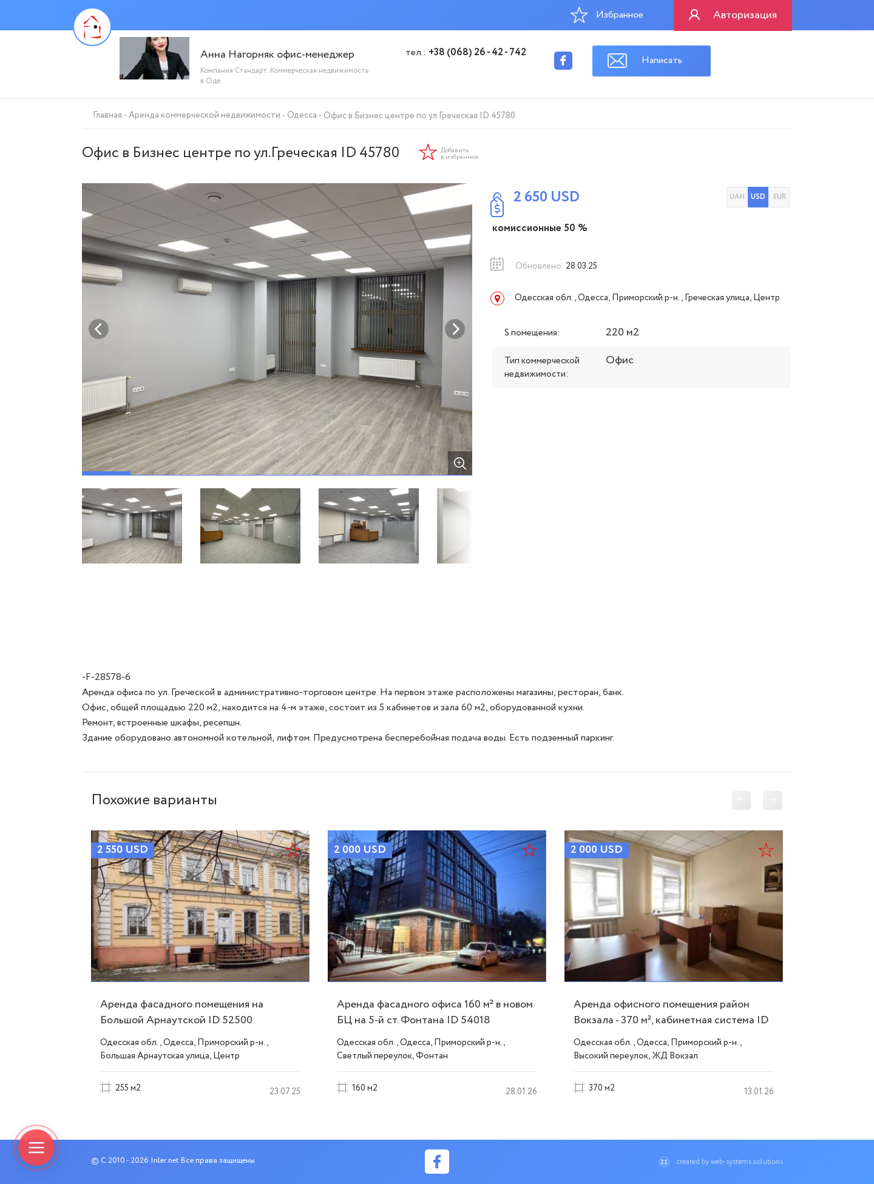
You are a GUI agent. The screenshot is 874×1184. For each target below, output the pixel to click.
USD (758, 197)
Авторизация (745, 15)
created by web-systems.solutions (729, 1162)
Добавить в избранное (460, 154)
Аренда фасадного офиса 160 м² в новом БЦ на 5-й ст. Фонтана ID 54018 (435, 1012)
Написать (662, 60)
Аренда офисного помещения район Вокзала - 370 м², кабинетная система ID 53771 (671, 1020)
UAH (737, 197)
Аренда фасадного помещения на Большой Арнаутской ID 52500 (181, 1012)
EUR (779, 197)
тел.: (465, 52)
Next (455, 329)
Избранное (607, 14)
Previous (99, 329)
